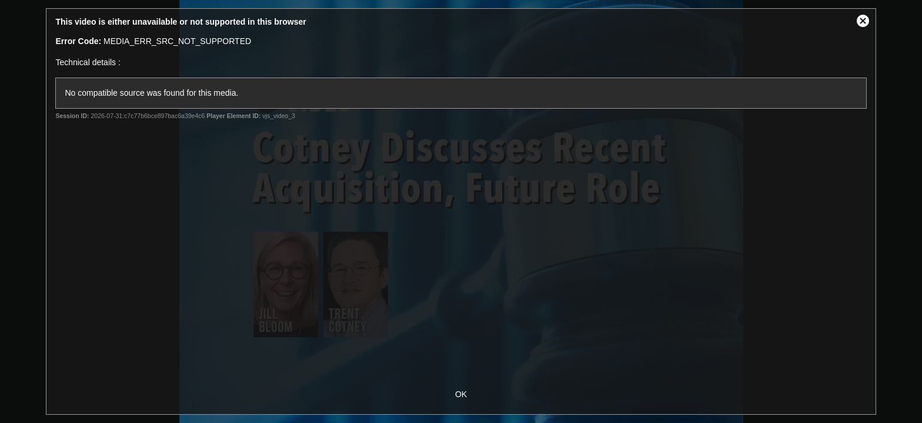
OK (461, 394)
